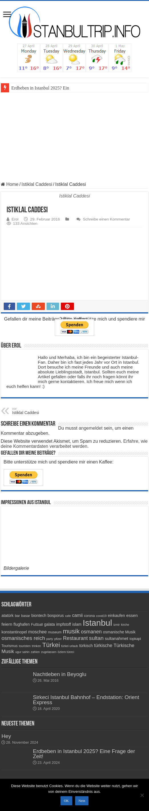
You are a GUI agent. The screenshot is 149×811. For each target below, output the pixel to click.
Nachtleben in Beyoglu (59, 674)
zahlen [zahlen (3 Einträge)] (35, 652)
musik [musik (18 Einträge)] (71, 631)
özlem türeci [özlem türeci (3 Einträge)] (66, 652)
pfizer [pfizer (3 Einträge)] (58, 639)
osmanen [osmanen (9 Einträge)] (91, 632)
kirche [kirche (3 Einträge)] (125, 624)
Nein (81, 801)
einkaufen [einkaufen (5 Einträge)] (116, 615)
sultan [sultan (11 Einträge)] (96, 638)
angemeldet (91, 428)
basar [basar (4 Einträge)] (25, 616)
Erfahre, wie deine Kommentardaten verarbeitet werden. (74, 444)
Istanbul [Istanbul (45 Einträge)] (97, 622)
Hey (6, 736)
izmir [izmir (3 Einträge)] (116, 624)
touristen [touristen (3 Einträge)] (25, 646)
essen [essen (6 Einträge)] (132, 615)
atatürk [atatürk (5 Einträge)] (7, 615)
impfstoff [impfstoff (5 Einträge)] (63, 624)
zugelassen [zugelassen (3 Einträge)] (49, 652)
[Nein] (142, 795)
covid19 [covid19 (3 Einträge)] (101, 615)
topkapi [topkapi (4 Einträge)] (135, 639)
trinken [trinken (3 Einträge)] (36, 646)
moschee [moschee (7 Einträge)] (37, 631)
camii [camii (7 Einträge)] (77, 615)
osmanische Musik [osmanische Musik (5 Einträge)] (119, 632)
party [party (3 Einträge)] (49, 639)
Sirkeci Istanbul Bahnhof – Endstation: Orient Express (86, 699)
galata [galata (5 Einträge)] (49, 624)
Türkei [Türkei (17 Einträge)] (51, 644)
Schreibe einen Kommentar (106, 219)
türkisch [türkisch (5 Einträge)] (86, 645)
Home (10, 184)
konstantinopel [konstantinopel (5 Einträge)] (14, 632)
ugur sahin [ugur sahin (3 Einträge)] (22, 652)
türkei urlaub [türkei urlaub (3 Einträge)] (69, 646)
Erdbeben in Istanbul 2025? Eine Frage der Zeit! (84, 753)
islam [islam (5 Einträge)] (76, 624)
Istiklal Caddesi (36, 184)
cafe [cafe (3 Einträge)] (68, 615)
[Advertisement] (74, 135)
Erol (15, 219)
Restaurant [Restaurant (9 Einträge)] (75, 638)
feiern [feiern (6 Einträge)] (6, 624)
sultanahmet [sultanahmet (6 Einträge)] (116, 638)
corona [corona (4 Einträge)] (89, 616)
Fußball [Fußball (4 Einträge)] (37, 625)
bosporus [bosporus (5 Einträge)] (56, 615)
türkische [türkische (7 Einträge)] (103, 645)
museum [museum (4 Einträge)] (55, 632)
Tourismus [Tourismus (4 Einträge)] (9, 646)
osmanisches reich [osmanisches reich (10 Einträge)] (23, 638)
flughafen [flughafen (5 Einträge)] (21, 624)
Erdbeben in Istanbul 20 (33, 88)
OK (66, 801)
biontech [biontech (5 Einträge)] (38, 615)
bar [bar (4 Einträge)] (17, 616)
